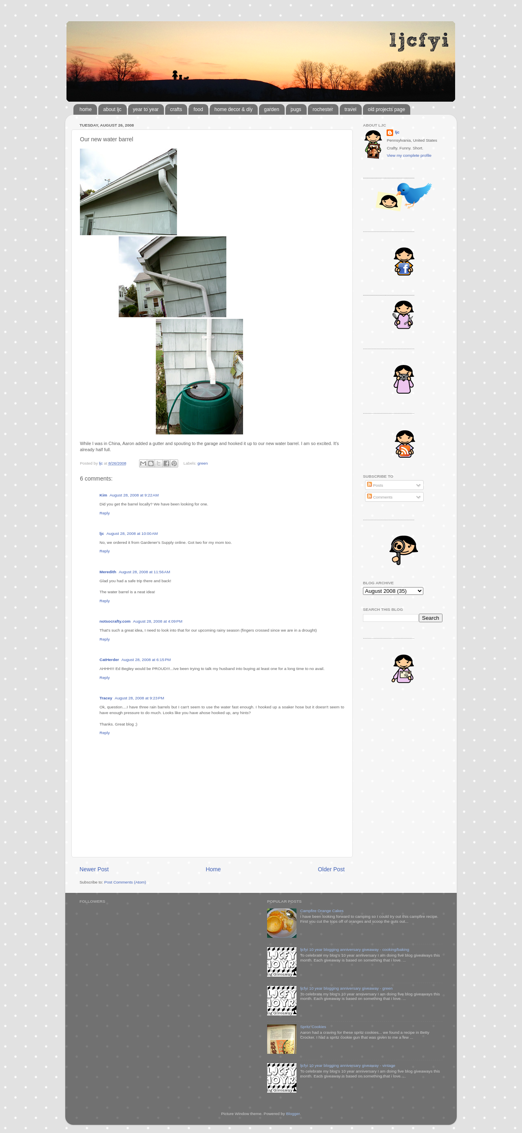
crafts (176, 109)
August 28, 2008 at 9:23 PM (139, 698)
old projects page (386, 109)
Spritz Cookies (313, 1026)
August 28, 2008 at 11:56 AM (144, 572)
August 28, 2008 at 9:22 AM (134, 495)
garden (271, 109)
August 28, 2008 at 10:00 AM (132, 533)
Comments (379, 497)
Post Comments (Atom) (125, 882)
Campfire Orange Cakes (321, 910)
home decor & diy (233, 109)
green (202, 463)
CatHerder (109, 659)
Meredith (108, 572)
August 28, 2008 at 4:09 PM (157, 621)
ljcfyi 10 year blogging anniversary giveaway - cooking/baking (354, 949)
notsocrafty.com (115, 621)
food (198, 109)
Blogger (293, 1113)
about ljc (112, 109)
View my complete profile (409, 155)
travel (350, 109)
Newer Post (94, 869)
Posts (375, 485)
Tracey (106, 698)
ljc (102, 533)
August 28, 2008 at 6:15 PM (146, 659)
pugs (296, 109)
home (86, 109)
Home (213, 869)
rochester (323, 109)
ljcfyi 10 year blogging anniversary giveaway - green (346, 988)
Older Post (331, 869)
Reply (105, 513)
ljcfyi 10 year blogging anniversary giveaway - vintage (347, 1065)
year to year (146, 109)
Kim (103, 495)
